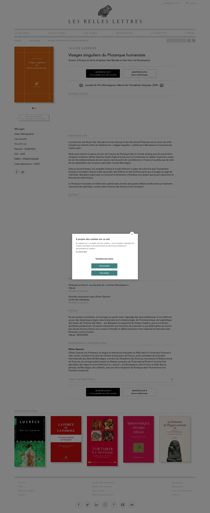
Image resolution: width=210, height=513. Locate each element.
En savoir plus (81, 252)
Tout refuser (104, 273)
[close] (132, 234)
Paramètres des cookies (104, 259)
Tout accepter (104, 266)
